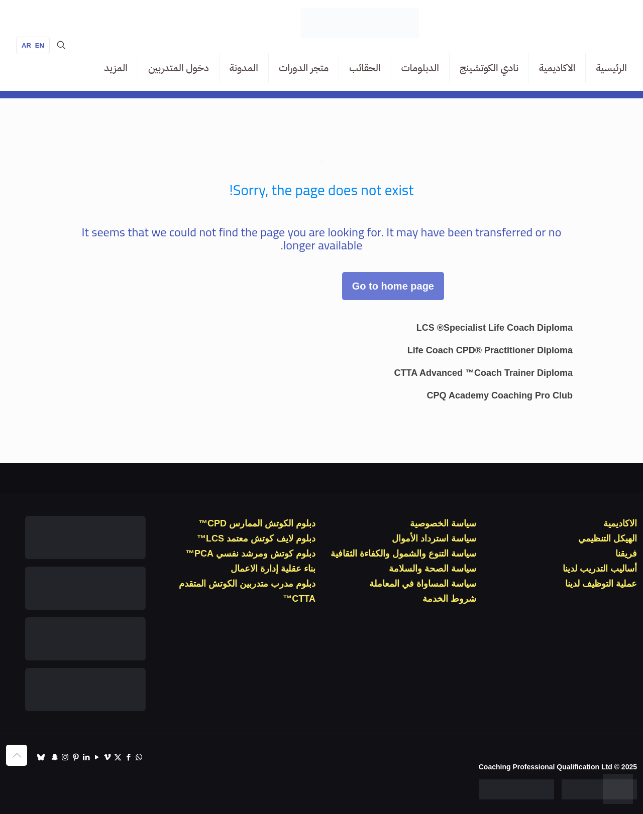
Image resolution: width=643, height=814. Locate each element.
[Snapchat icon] (54, 757)
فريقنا (626, 554)
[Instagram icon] (65, 757)
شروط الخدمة (449, 599)
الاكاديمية (620, 523)
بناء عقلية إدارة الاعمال (273, 569)
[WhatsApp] (618, 789)
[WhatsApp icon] (139, 757)
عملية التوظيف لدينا (601, 584)
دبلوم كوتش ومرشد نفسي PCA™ (250, 554)
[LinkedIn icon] (86, 757)
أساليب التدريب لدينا (600, 569)
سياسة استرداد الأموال (434, 538)
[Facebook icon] (128, 757)
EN (39, 45)
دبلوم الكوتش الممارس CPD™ (256, 523)
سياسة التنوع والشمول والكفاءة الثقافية (403, 554)
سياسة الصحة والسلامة (432, 569)
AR (26, 45)
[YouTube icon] (96, 757)
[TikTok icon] (41, 757)
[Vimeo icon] (107, 757)
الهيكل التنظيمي (607, 538)
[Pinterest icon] (75, 757)
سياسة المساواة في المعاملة (422, 584)
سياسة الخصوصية (443, 523)
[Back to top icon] (16, 755)
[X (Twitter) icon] (118, 757)
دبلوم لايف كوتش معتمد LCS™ (256, 538)
